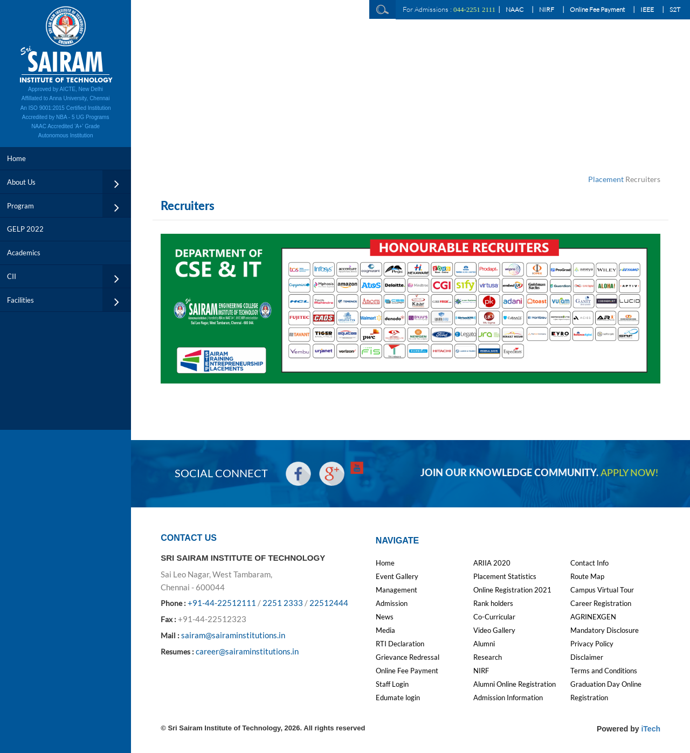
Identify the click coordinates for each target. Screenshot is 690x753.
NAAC (514, 9)
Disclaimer (586, 657)
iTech (650, 728)
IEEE (647, 9)
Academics (23, 252)
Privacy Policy (591, 643)
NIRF (546, 9)
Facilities (20, 300)
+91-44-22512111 (222, 603)
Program (20, 205)
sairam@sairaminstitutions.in (233, 635)
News (385, 616)
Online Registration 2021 (512, 589)
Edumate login (398, 697)
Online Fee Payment (597, 9)
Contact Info (589, 563)
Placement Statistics (504, 576)
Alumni (484, 643)
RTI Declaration (400, 643)
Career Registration (600, 603)
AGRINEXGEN (593, 616)
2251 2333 (283, 603)
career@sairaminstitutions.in (247, 651)
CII (11, 276)
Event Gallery (397, 576)
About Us (21, 182)
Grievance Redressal (407, 657)
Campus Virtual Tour (602, 589)
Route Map (587, 576)
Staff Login (392, 684)
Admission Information (508, 697)
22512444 (328, 603)
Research (487, 657)
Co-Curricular (494, 616)
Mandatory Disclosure (604, 630)
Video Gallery (494, 630)
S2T (675, 9)
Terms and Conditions (603, 670)
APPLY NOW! (629, 473)
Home (16, 158)
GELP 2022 (25, 229)
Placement (606, 179)
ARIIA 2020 (491, 563)
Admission (392, 603)
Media (385, 630)
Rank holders (493, 603)
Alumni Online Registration (514, 684)
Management (396, 589)
